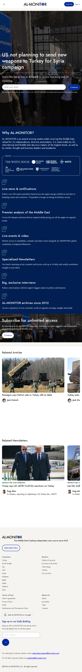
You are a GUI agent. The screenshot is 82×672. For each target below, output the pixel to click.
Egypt (4, 580)
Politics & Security (48, 560)
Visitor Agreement (8, 598)
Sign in (77, 4)
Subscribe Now (11, 547)
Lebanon (5, 586)
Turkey (4, 560)
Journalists (45, 601)
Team (44, 605)
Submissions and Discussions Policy (15, 608)
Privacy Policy (7, 601)
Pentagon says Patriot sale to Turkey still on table (27, 395)
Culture (44, 570)
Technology (46, 567)
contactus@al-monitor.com (36, 658)
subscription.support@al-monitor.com (45, 653)
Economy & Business (49, 563)
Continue (8, 335)
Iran (3, 567)
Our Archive (46, 573)
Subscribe (69, 4)
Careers (45, 608)
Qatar (4, 583)
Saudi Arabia (7, 563)
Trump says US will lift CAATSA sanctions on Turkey (28, 486)
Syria (4, 589)
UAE (3, 570)
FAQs (4, 605)
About (44, 598)
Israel (4, 573)
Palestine (5, 576)
